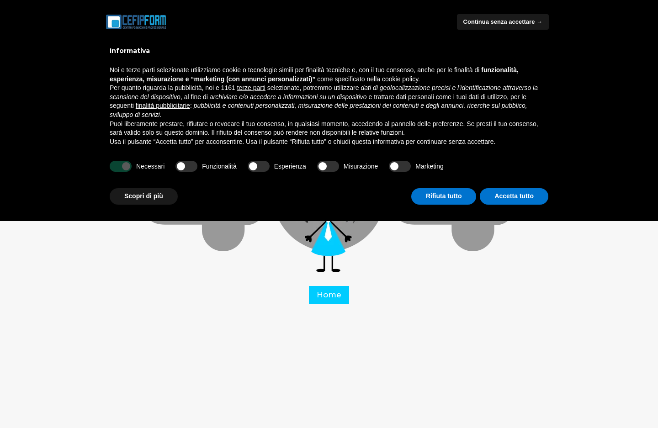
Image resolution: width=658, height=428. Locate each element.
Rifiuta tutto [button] (444, 196)
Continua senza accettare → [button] (502, 21)
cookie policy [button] (400, 79)
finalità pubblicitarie (163, 105)
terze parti (251, 87)
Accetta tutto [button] (514, 196)
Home (329, 294)
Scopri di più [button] (143, 196)
